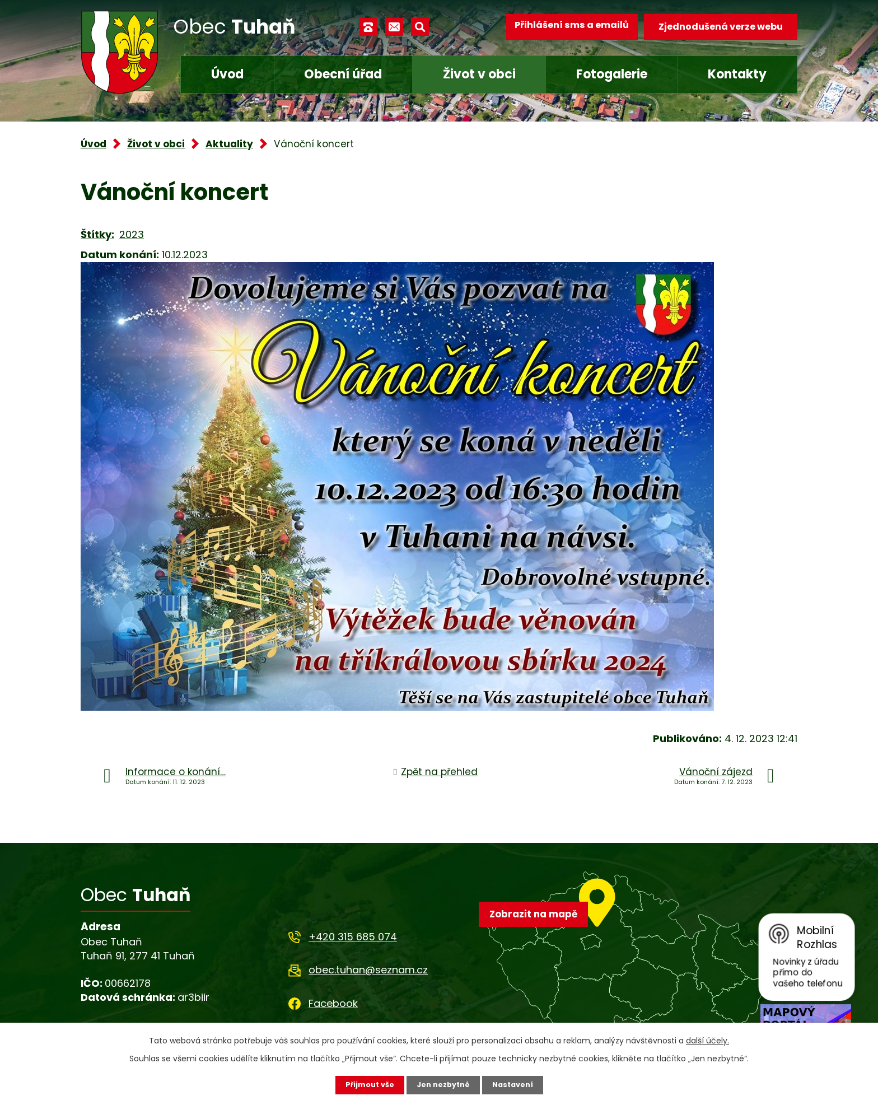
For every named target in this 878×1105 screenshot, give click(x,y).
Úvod (227, 74)
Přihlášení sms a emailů (566, 26)
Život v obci (479, 74)
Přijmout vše (364, 1084)
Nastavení (517, 1084)
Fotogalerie (611, 74)
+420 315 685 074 (353, 937)
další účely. (707, 1039)
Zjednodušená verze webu (720, 26)
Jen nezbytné (443, 1084)
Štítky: (97, 234)
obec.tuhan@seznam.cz (368, 970)
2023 (131, 234)
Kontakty (737, 74)
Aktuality (229, 144)
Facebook (333, 1003)
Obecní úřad (343, 74)
